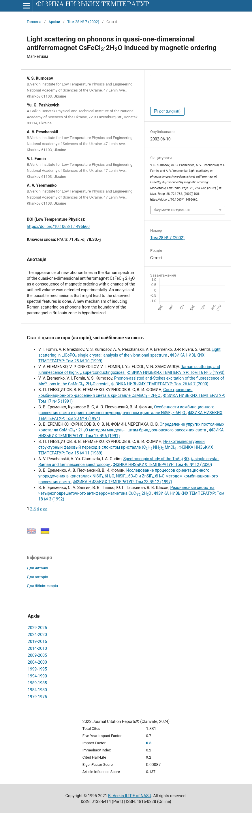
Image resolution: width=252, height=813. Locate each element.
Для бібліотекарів (42, 586)
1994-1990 (37, 676)
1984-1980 (37, 690)
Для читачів (37, 568)
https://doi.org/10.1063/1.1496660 (58, 226)
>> (45, 509)
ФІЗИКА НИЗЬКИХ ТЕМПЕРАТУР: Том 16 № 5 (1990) (176, 372)
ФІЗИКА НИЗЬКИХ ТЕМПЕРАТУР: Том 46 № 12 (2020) (162, 464)
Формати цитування (172, 210)
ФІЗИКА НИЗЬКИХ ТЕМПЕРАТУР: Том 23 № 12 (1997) (122, 481)
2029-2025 (37, 627)
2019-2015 (37, 641)
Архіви (54, 22)
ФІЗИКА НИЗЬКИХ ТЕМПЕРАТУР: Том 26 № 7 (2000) (159, 384)
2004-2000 (37, 662)
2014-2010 (37, 648)
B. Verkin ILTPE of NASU (129, 795)
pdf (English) (169, 111)
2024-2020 (37, 634)
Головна (34, 22)
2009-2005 (37, 655)
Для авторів (37, 577)
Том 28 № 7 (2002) (83, 22)
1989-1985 (37, 683)
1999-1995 (37, 669)
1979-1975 (37, 696)
